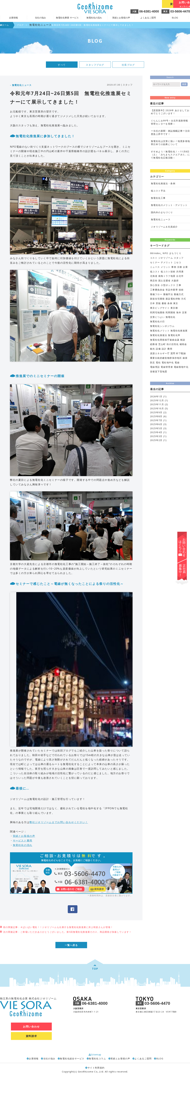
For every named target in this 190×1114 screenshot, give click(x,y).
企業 (185, 266)
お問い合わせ (176, 4)
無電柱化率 (174, 335)
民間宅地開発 (157, 312)
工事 (178, 285)
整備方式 (179, 294)
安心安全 (155, 285)
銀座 (185, 357)
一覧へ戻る (71, 945)
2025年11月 (157, 404)
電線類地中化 (181, 366)
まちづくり (175, 253)
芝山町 (162, 344)
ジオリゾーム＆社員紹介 (164, 226)
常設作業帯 (172, 289)
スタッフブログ (95, 64)
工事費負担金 (157, 289)
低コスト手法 (158, 190)
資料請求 (147, 4)
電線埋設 (155, 366)
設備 (158, 348)
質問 (173, 353)
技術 (181, 289)
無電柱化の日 (157, 321)
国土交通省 (164, 280)
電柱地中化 (168, 362)
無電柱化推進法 (158, 335)
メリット (166, 266)
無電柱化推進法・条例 (163, 183)
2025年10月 (157, 408)
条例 (169, 303)
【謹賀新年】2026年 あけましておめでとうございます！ (170, 112)
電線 (177, 362)
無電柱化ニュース (160, 219)
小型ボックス (168, 285)
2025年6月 (156, 424)
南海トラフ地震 (166, 275)
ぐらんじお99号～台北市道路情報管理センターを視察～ (169, 122)
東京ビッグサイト (160, 307)
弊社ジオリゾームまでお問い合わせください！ (58, 822)
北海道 (153, 275)
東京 (175, 303)
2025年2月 (156, 440)
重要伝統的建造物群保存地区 (166, 357)
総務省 (153, 344)
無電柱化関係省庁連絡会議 (164, 339)
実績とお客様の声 (121, 17)
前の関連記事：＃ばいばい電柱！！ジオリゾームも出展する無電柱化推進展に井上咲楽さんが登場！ (58, 927)
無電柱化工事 (158, 197)
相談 (182, 339)
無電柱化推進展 (179, 330)
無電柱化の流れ (94, 17)
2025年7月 (156, 420)
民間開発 (170, 312)
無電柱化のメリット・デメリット (169, 205)
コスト (153, 257)
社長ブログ (128, 64)
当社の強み (49, 1058)
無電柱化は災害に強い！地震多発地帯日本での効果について (170, 143)
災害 (184, 312)
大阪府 (175, 280)
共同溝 (180, 271)
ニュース (155, 266)
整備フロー (156, 294)
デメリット (167, 262)
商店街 (153, 280)
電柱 (158, 362)
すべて (62, 64)
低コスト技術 (168, 271)
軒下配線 (181, 353)
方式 (183, 298)
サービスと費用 (22, 840)
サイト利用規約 (94, 1067)
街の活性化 (173, 344)
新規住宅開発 (157, 298)
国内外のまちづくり (162, 212)
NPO (165, 253)
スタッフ (179, 257)
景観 (158, 303)
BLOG (175, 17)
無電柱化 (170, 316)
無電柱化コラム (97, 1058)
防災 (152, 362)
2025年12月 (157, 400)
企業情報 (34, 1058)
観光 (152, 348)
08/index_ (156, 253)
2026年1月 (156, 396)
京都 (179, 266)
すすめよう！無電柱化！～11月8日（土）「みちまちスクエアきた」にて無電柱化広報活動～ (170, 154)
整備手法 (168, 294)
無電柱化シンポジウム (162, 325)
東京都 (174, 307)
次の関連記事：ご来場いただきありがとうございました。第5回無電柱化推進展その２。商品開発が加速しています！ (67, 931)
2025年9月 (156, 412)
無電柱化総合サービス (72, 1058)
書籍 (164, 303)
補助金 (183, 344)
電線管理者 (167, 366)
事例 (173, 266)
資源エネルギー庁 (160, 353)
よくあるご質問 (148, 17)
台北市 (180, 275)
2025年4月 (156, 432)
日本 (152, 303)
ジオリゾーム (165, 257)
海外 (178, 312)
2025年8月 (156, 416)
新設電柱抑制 (173, 298)
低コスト (155, 271)
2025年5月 (156, 428)
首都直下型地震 (158, 371)
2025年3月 (156, 436)
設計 (164, 348)
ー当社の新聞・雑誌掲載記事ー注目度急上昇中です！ (170, 132)
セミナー (155, 262)
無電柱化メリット (160, 330)
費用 (169, 348)
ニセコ (177, 262)
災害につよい (157, 316)
